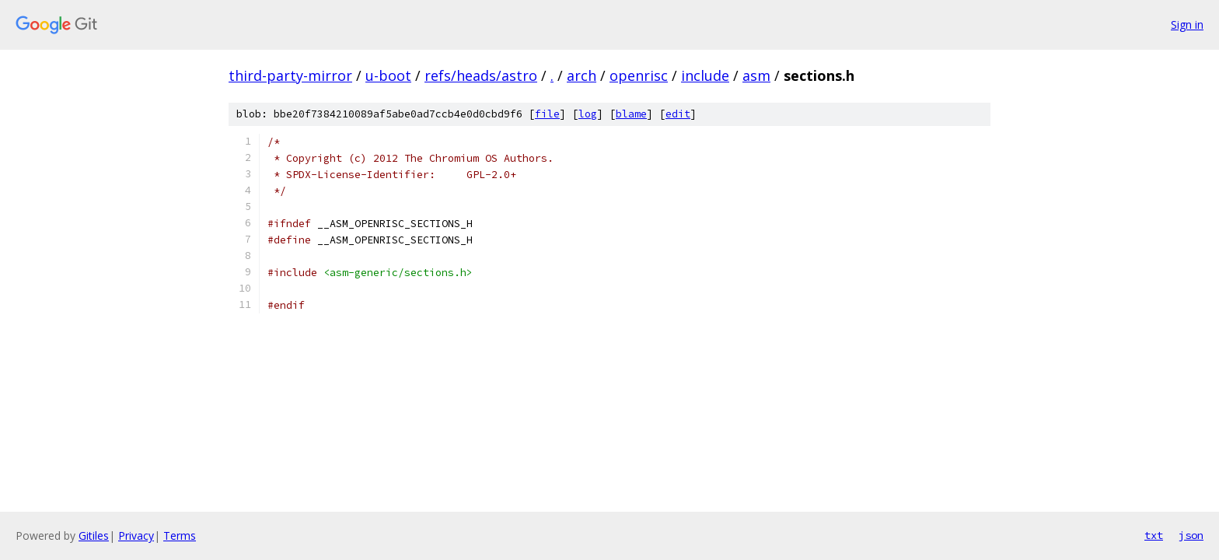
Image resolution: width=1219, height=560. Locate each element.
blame (631, 114)
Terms (179, 535)
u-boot (388, 75)
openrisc (639, 75)
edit (677, 114)
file (547, 114)
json (1191, 535)
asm (756, 75)
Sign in (1187, 24)
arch (581, 75)
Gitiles (94, 535)
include (705, 75)
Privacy (136, 535)
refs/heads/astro (480, 75)
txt (1153, 535)
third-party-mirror (290, 75)
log (587, 114)
